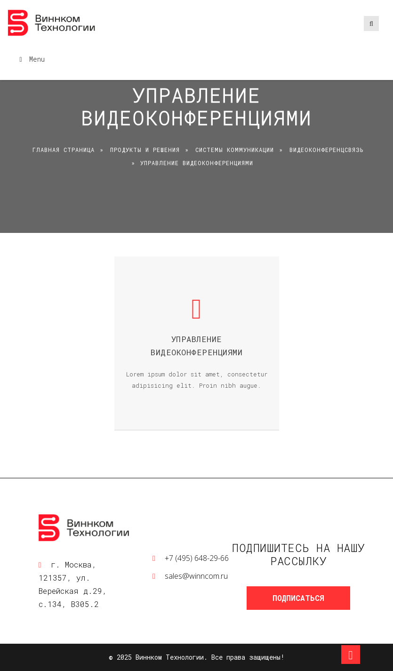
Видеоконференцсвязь (326, 149)
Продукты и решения (145, 149)
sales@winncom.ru (196, 576)
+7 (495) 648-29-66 (197, 558)
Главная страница (63, 149)
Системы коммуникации (234, 149)
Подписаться (298, 598)
